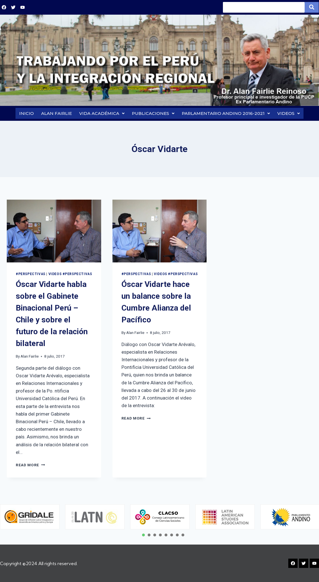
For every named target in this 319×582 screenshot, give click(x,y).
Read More (30, 466)
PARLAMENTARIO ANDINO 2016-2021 (226, 114)
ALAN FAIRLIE (56, 114)
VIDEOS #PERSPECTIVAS (70, 276)
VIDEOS (288, 114)
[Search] (264, 7)
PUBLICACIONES (153, 114)
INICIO (26, 114)
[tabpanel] (94, 517)
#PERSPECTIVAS (30, 276)
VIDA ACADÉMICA (102, 114)
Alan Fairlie (30, 358)
